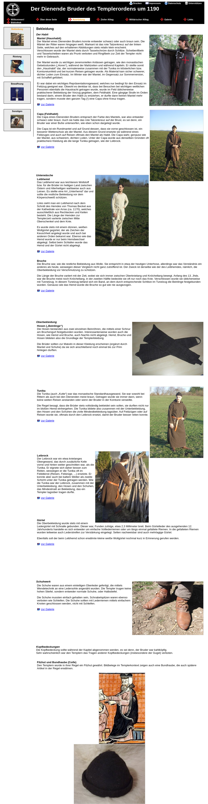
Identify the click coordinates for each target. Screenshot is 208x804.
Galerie (168, 19)
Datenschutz (174, 3)
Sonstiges (17, 111)
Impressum (155, 3)
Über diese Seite (48, 19)
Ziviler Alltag (107, 19)
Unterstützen (195, 3)
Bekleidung (17, 29)
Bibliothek (16, 22)
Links (190, 19)
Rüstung (17, 56)
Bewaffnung (17, 84)
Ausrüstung (79, 19)
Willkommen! (17, 19)
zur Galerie (47, 104)
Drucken (137, 3)
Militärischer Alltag (139, 19)
